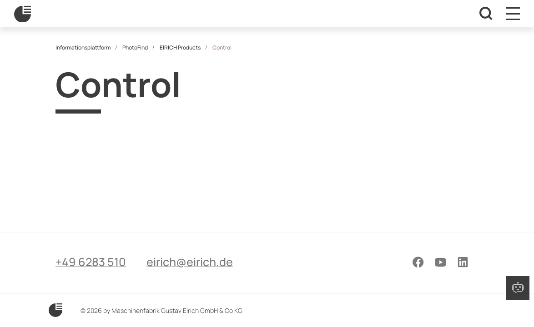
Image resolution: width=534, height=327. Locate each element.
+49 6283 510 (90, 262)
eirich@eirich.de (189, 262)
